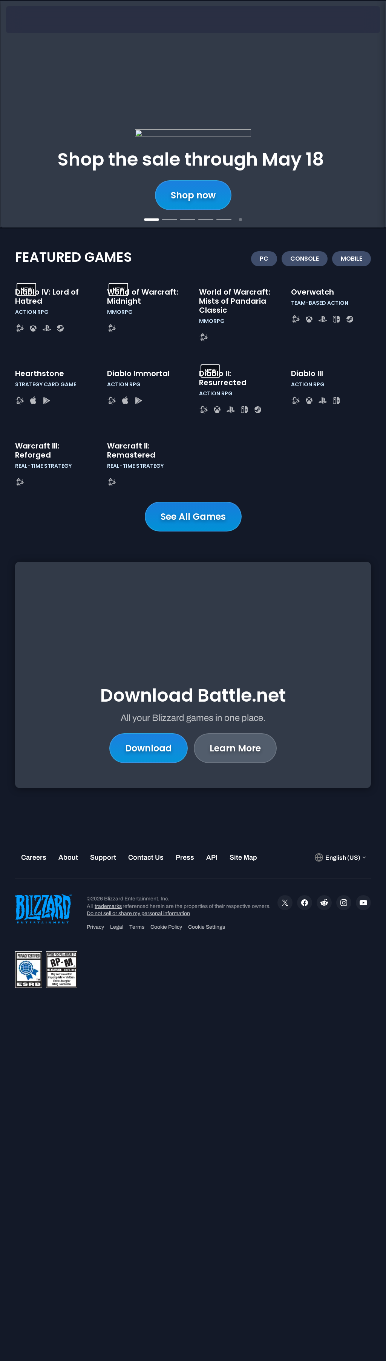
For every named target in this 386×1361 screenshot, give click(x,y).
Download (148, 1023)
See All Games (193, 836)
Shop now (193, 195)
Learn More (235, 1023)
